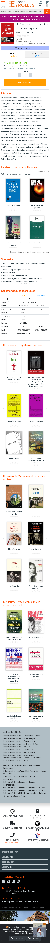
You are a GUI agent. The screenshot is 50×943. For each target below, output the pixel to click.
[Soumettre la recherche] (47, 11)
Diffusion (35, 902)
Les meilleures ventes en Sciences (17, 747)
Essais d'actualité (21, 771)
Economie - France (37, 790)
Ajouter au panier (25, 82)
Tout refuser (33, 938)
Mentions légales (8, 908)
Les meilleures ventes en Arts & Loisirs (19, 752)
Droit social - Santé (18, 796)
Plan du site (40, 908)
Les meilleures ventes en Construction (19, 741)
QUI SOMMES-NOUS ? (10, 852)
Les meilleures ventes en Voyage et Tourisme (22, 758)
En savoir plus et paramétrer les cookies (30, 932)
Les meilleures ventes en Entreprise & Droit (20, 744)
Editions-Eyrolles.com (10, 902)
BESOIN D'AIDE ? (25, 862)
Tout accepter (17, 938)
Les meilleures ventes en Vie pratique (18, 755)
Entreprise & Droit (10, 782)
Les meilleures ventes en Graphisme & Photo (21, 736)
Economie (23, 782)
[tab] (13, 54)
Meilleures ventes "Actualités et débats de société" (21, 603)
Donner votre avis (23, 41)
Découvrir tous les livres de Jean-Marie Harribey (29, 252)
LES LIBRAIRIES (25, 857)
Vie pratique (8, 765)
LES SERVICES (25, 867)
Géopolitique (8, 768)
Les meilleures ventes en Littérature (18, 749)
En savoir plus (43, 171)
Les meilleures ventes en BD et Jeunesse (20, 761)
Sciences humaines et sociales (27, 765)
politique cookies (22, 929)
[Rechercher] (22, 11)
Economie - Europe (37, 788)
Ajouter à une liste (25, 48)
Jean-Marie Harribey (24, 32)
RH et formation (26, 793)
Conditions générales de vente (25, 908)
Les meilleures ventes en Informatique (19, 738)
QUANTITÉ (25, 71)
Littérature (7, 771)
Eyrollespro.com (25, 902)
